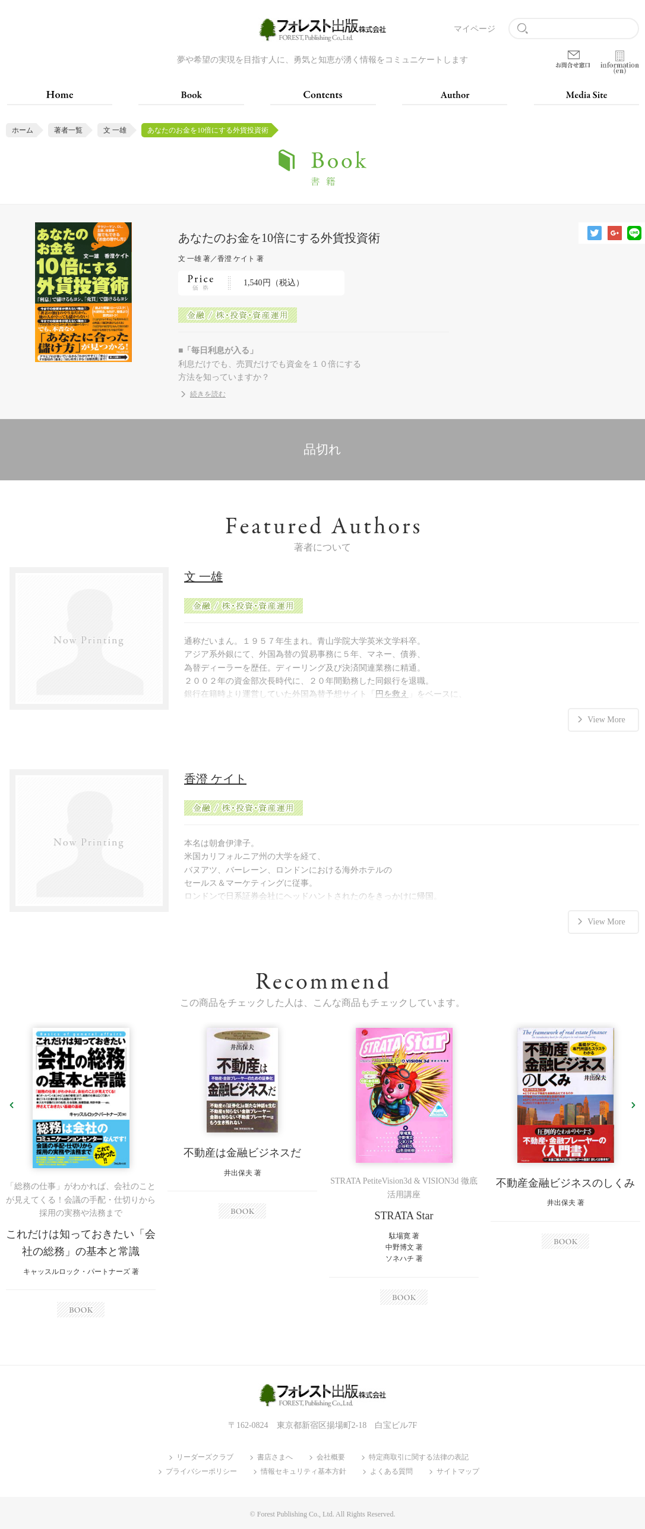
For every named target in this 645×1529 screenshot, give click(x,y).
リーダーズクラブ (204, 1458)
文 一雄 (115, 130)
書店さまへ (275, 1458)
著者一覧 (68, 130)
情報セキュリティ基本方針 (303, 1472)
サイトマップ (458, 1472)
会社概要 (331, 1458)
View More (606, 719)
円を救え (392, 694)
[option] (81, 1172)
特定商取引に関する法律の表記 (419, 1458)
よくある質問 (391, 1472)
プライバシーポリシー (201, 1472)
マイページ (474, 28)
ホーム (22, 130)
